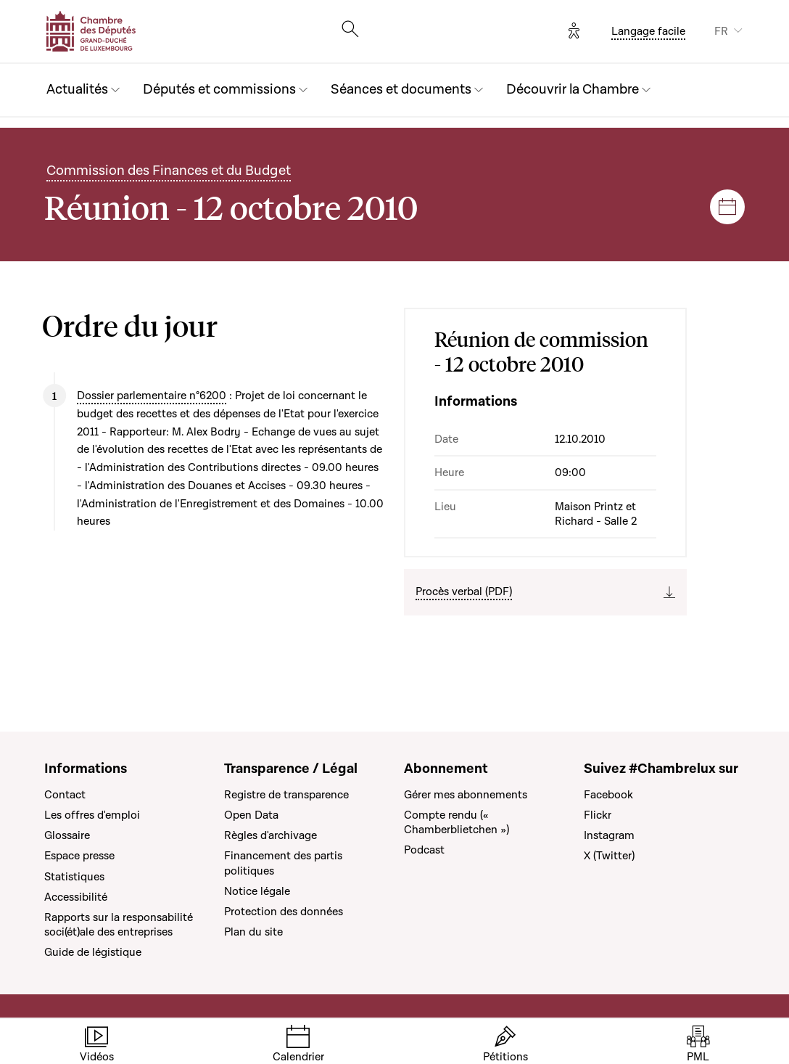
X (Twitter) (609, 855)
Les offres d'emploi (92, 815)
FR (721, 31)
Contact (65, 794)
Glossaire (67, 835)
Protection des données (283, 911)
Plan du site (253, 932)
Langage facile (648, 31)
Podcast (424, 850)
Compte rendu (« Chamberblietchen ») (456, 822)
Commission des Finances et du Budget (168, 171)
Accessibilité (75, 897)
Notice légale (257, 891)
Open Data (251, 815)
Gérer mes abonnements (465, 794)
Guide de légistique (92, 952)
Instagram (609, 835)
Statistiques (74, 876)
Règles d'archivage (270, 835)
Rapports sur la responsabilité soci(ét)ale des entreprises (118, 924)
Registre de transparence (286, 794)
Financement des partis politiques (283, 862)
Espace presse (79, 855)
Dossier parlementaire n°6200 (151, 395)
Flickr (597, 815)
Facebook (608, 794)
